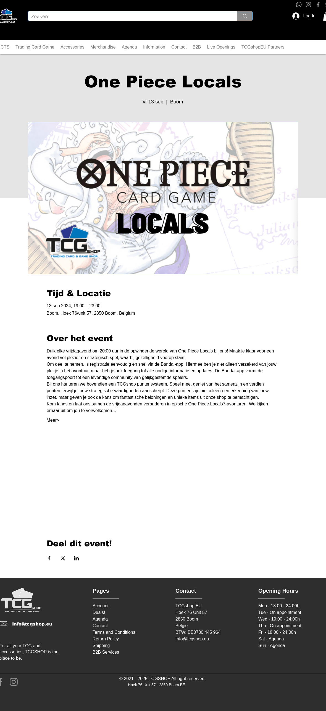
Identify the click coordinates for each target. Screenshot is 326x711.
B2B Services (106, 652)
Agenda (100, 619)
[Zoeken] (128, 16)
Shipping (101, 645)
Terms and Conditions (114, 632)
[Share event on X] (62, 558)
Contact (100, 625)
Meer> (53, 420)
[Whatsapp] (298, 4)
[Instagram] (308, 4)
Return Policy (106, 639)
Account (101, 605)
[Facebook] (318, 4)
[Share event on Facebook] (49, 558)
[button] (35, 47)
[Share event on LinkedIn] (76, 558)
